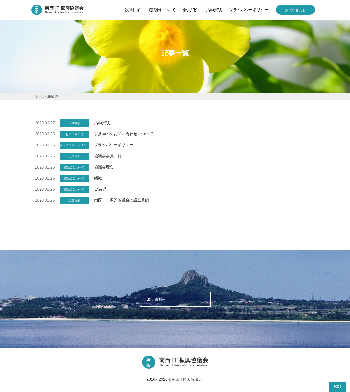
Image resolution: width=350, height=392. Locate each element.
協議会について (162, 10)
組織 (98, 178)
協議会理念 (104, 167)
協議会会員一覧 (108, 156)
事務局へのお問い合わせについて (123, 134)
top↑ (337, 386)
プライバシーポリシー (248, 10)
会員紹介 (191, 10)
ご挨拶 (100, 189)
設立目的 (133, 10)
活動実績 (214, 10)
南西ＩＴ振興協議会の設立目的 (121, 200)
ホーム (39, 96)
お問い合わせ (295, 10)
